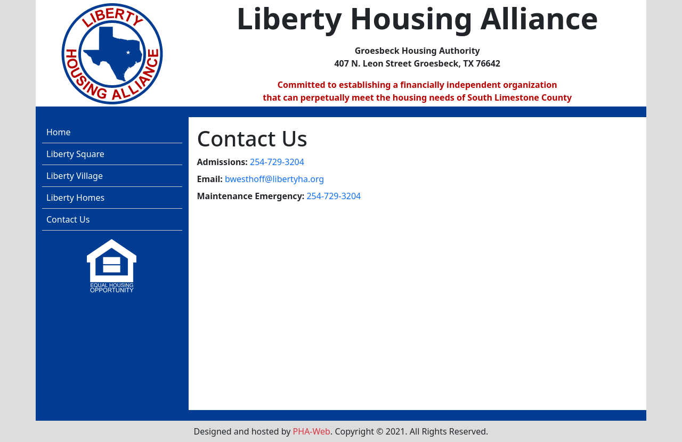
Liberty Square (75, 154)
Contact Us (68, 219)
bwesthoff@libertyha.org (274, 179)
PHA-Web (311, 431)
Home (58, 132)
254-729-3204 (277, 162)
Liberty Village (74, 176)
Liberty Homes (75, 197)
